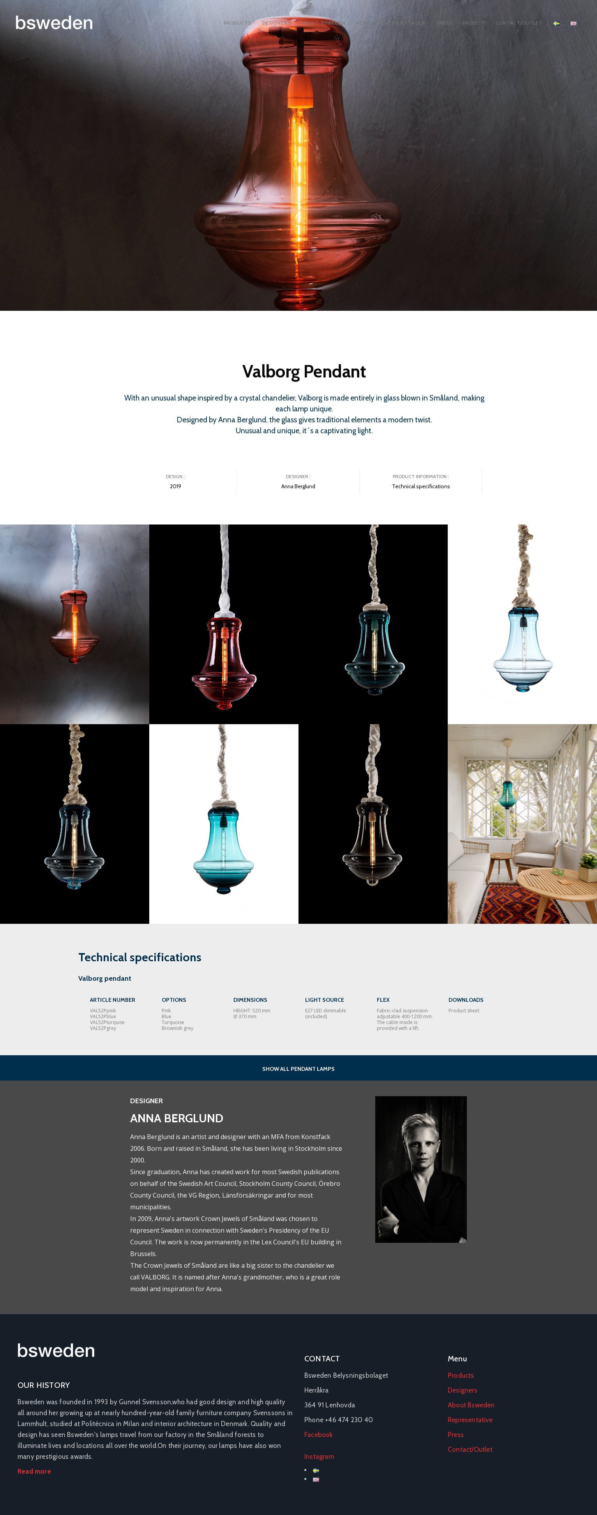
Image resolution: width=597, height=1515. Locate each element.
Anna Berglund (298, 486)
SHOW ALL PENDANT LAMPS (298, 1068)
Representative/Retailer (391, 23)
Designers (276, 23)
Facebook (318, 1435)
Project (474, 23)
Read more (34, 1471)
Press (444, 23)
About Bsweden (323, 23)
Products (237, 23)
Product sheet (464, 1010)
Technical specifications (421, 486)
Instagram (319, 1456)
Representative (470, 1420)
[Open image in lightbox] (74, 624)
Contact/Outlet (519, 23)
